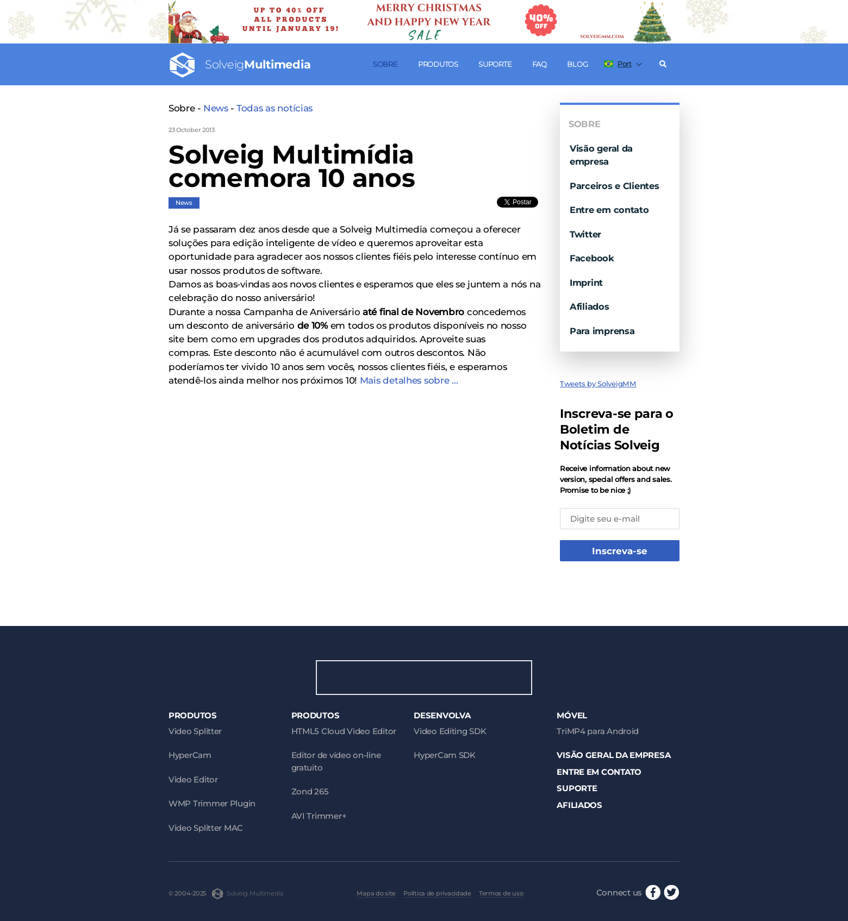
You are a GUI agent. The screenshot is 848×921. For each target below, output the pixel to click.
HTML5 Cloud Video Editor (343, 731)
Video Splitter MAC (206, 828)
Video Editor (193, 779)
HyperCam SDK (445, 755)
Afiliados (589, 306)
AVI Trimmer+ (319, 816)
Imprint (586, 282)
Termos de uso (501, 893)
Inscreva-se (619, 551)
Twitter (585, 234)
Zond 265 (310, 791)
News (215, 108)
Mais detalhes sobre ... (409, 380)
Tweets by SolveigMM (598, 383)
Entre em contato (609, 209)
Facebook (592, 258)
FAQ (539, 64)
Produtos (438, 64)
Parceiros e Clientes (614, 185)
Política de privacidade (437, 893)
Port (618, 63)
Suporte (495, 64)
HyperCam (190, 755)
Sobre (385, 64)
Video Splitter (195, 731)
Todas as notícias (274, 108)
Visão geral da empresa (613, 755)
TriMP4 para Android (598, 731)
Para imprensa (602, 330)
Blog (577, 64)
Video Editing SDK (450, 731)
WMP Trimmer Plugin (212, 803)
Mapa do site (376, 893)
